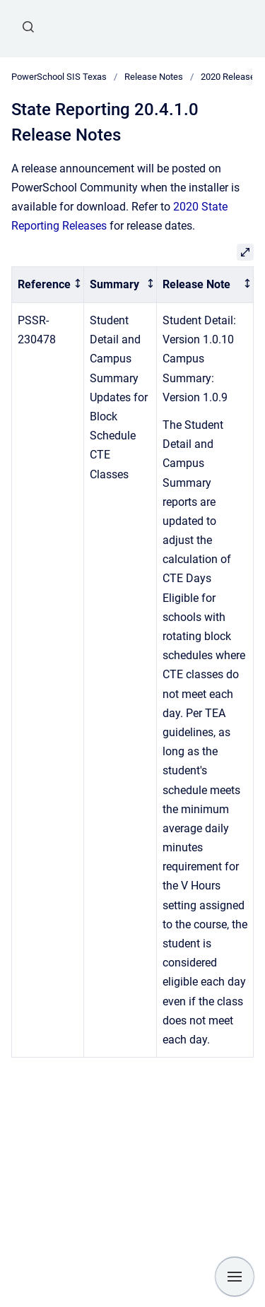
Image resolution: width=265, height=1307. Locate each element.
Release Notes (153, 76)
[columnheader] (48, 285)
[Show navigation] (235, 1277)
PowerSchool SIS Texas (59, 76)
